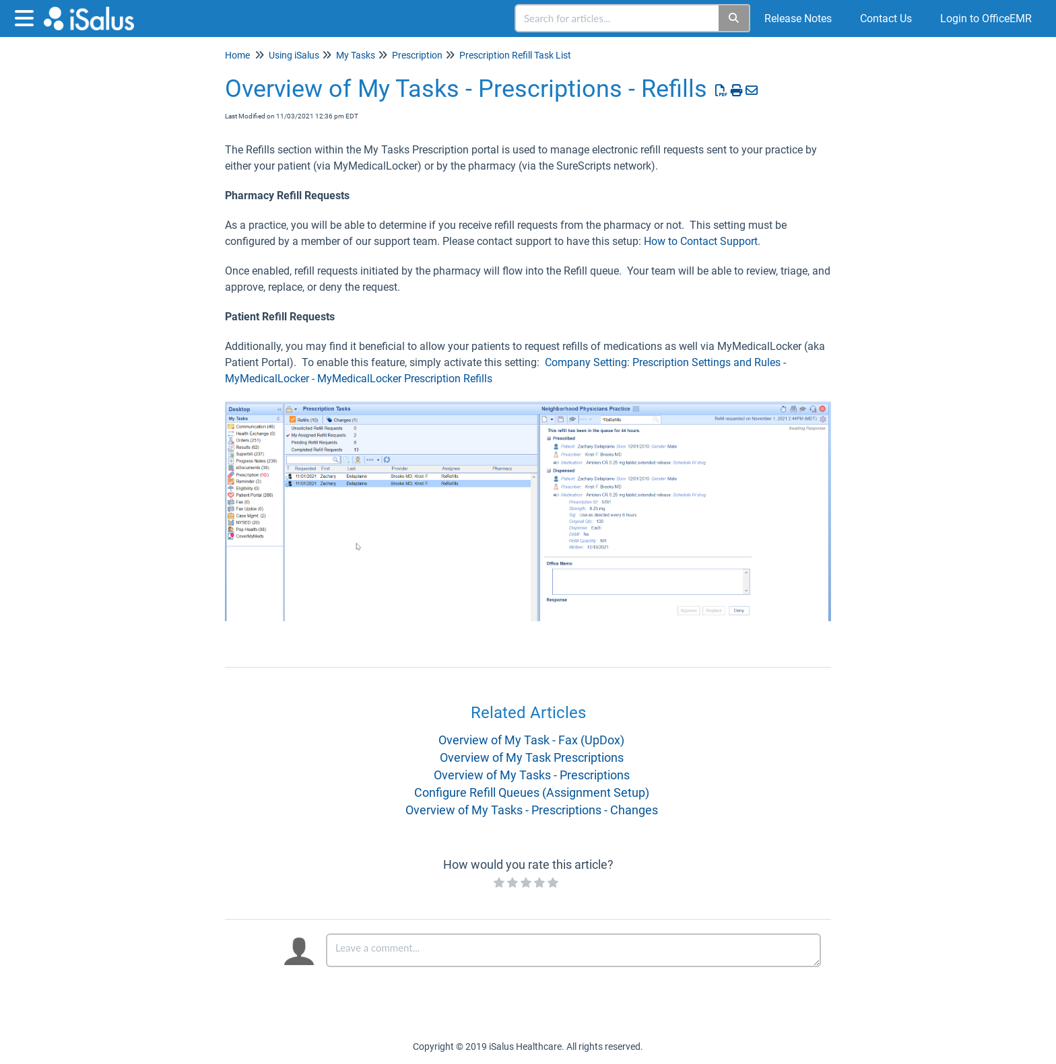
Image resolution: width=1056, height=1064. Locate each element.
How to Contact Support (701, 241)
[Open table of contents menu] (27, 16)
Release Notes (798, 18)
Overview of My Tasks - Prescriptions (532, 775)
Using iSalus (294, 55)
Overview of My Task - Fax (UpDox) (531, 740)
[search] (618, 18)
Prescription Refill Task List (515, 55)
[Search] (734, 18)
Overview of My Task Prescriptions (532, 757)
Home (237, 55)
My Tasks (355, 55)
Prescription (417, 55)
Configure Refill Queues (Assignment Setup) (531, 792)
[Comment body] (573, 950)
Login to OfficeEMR (986, 18)
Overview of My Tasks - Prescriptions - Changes (531, 810)
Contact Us (886, 18)
